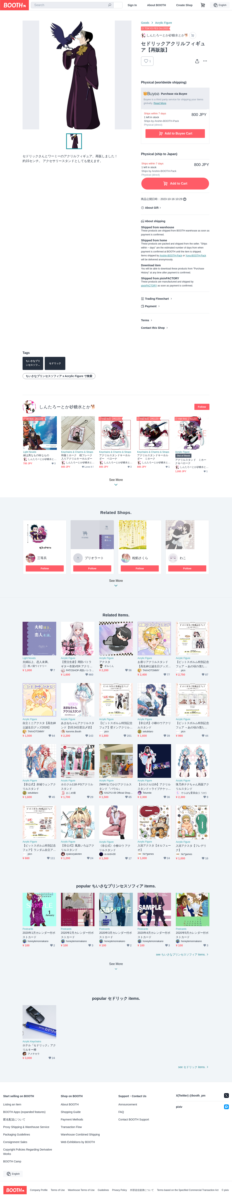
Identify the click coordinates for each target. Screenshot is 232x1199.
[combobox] (72, 5)
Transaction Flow (71, 1127)
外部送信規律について (142, 1190)
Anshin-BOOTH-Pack (171, 255)
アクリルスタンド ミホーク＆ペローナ (190, 461)
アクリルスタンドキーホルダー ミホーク (152, 457)
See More (116, 584)
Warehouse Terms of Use (81, 1190)
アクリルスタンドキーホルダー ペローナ (114, 457)
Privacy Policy (119, 1190)
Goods (145, 22)
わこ (183, 558)
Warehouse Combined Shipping (80, 1134)
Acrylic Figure (163, 22)
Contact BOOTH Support (133, 1119)
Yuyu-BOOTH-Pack (195, 255)
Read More (160, 103)
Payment (150, 306)
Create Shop (184, 5)
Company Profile (39, 1190)
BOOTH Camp (12, 1161)
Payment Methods (72, 1119)
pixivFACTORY (149, 285)
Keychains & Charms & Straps (77, 452)
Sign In (132, 5)
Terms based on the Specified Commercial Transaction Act (188, 1190)
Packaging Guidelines (16, 1134)
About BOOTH (156, 5)
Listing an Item (12, 1104)
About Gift (151, 207)
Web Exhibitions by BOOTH (78, 1142)
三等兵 (42, 558)
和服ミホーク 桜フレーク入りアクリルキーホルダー (76, 457)
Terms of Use (58, 1190)
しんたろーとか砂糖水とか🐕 (67, 407)
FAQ (121, 1112)
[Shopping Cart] (203, 5)
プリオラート (94, 558)
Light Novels (29, 452)
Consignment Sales (15, 1142)
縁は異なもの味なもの (36, 455)
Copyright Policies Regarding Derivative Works (27, 1151)
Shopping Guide (71, 1112)
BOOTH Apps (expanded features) (24, 1112)
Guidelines (103, 1190)
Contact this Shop (153, 327)
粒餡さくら (140, 558)
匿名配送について (14, 1119)
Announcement (127, 1104)
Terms (145, 320)
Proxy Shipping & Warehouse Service (26, 1127)
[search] (109, 5)
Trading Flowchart (157, 298)
